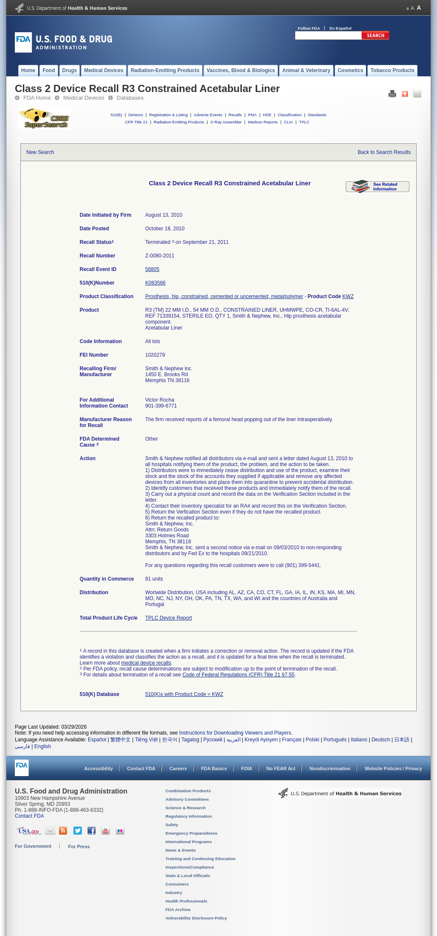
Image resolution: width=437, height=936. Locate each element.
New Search (40, 152)
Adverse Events (208, 114)
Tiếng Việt (146, 740)
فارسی (22, 746)
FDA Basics (214, 768)
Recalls (234, 114)
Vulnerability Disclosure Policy (196, 918)
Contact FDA (141, 768)
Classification (289, 114)
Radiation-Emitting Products (179, 122)
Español (97, 740)
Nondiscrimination (330, 768)
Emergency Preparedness (191, 833)
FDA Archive (177, 909)
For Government (33, 846)
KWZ (348, 296)
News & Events (180, 850)
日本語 (401, 740)
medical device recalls (146, 663)
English (42, 746)
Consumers (177, 884)
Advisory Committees (187, 799)
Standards (317, 114)
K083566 (155, 283)
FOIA (246, 768)
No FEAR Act (280, 768)
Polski (312, 740)
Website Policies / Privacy (393, 768)
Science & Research (185, 807)
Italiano (359, 740)
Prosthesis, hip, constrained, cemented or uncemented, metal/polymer (224, 296)
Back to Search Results (384, 152)
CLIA (288, 122)
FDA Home (37, 98)
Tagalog (190, 740)
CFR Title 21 (136, 122)
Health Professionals (186, 901)
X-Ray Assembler (226, 122)
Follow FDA (309, 28)
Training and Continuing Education (200, 858)
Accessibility (98, 768)
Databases (130, 98)
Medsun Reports (262, 122)
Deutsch (380, 740)
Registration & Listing (168, 114)
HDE (267, 114)
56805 (152, 269)
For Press (79, 846)
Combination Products (188, 790)
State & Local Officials (187, 875)
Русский (212, 740)
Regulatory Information (188, 816)
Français (292, 740)
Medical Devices (83, 98)
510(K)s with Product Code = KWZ (184, 694)
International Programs (188, 841)
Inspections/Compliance (189, 867)
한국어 (169, 740)
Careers (178, 768)
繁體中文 (120, 740)
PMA (252, 114)
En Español (341, 28)
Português (335, 740)
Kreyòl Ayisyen (261, 740)
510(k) (116, 114)
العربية (234, 740)
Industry (173, 892)
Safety (171, 824)
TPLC (304, 122)
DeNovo (135, 114)
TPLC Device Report (168, 618)
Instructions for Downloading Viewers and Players (235, 733)
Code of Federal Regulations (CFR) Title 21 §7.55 (238, 675)
